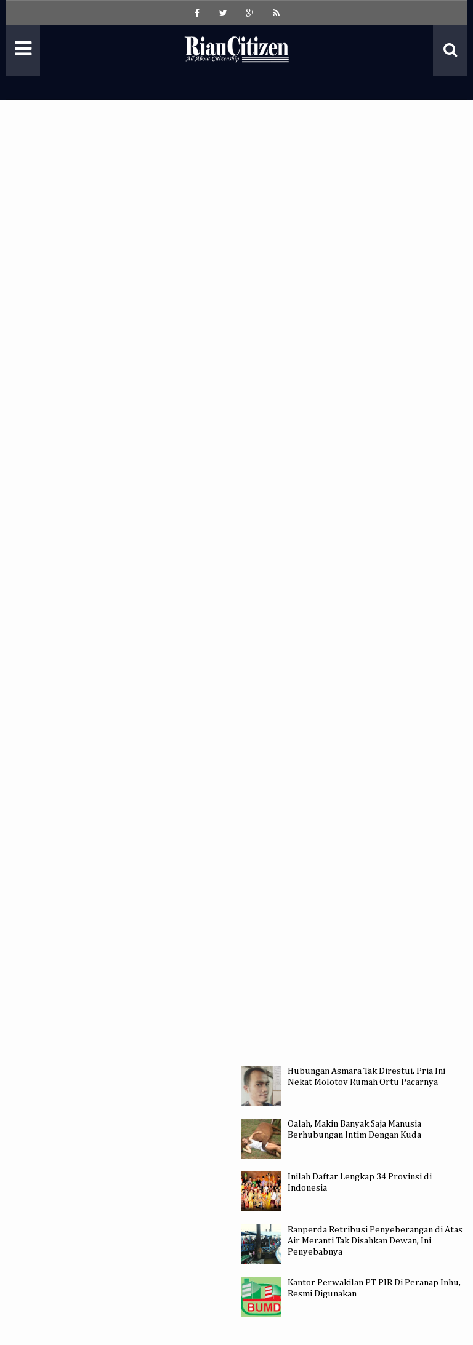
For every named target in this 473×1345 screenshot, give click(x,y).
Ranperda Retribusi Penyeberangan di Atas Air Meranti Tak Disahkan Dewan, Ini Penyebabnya (375, 1240)
